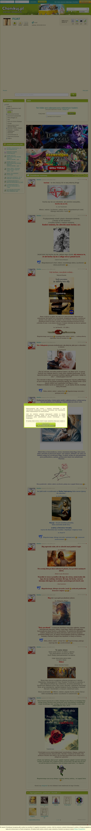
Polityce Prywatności (79, 829)
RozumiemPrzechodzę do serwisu (46, 424)
